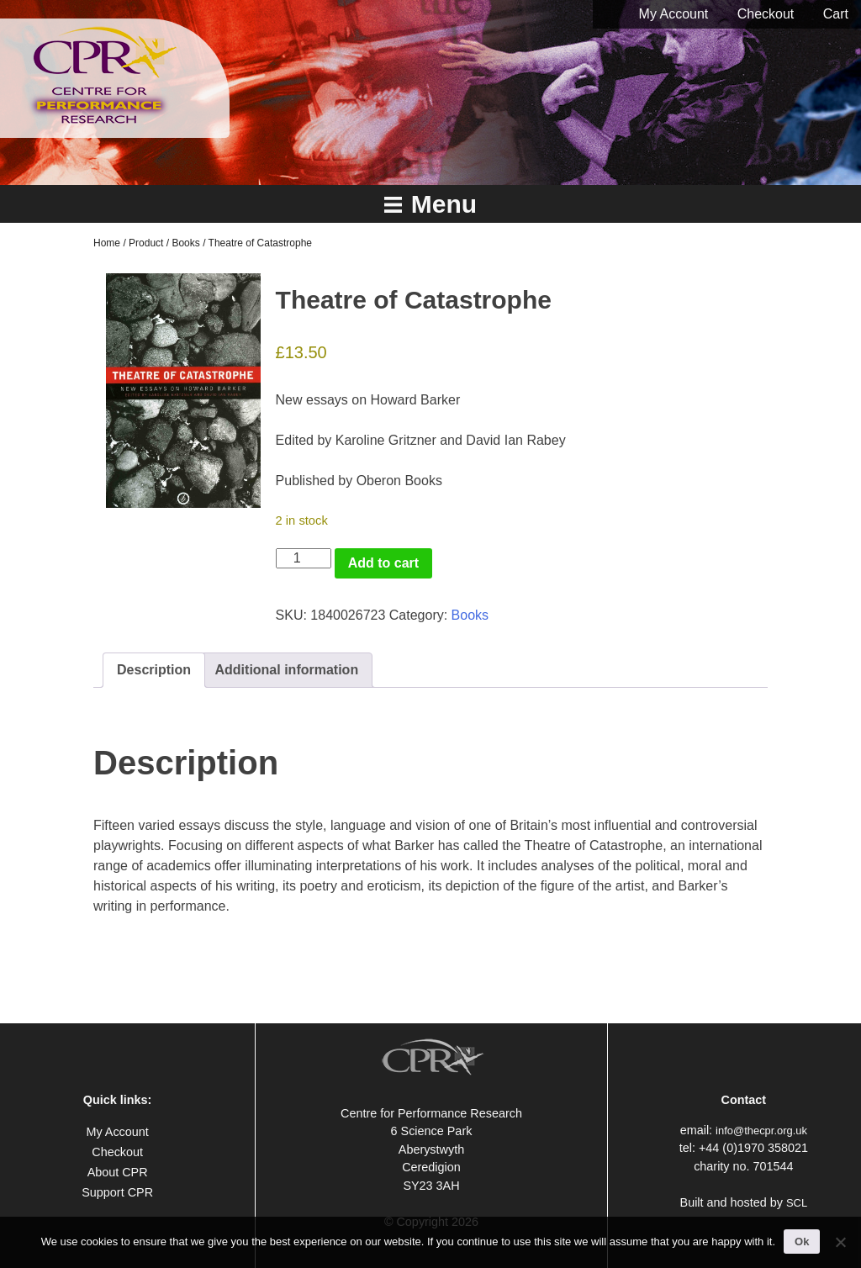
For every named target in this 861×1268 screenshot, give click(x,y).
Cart (835, 14)
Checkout (766, 14)
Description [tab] (154, 670)
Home (106, 243)
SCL (796, 1203)
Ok (802, 1241)
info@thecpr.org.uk (761, 1130)
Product (146, 243)
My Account (674, 14)
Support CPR (117, 1192)
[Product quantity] (303, 558)
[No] (840, 1242)
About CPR (117, 1172)
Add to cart (383, 563)
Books (185, 243)
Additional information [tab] (287, 670)
